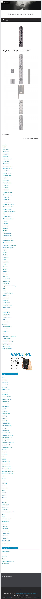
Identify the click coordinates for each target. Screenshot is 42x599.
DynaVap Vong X (7, 216)
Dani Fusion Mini (7, 183)
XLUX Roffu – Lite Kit (8, 293)
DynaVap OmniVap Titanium (31, 138)
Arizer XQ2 (5, 331)
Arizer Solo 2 (6, 154)
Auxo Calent (6, 161)
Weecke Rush (6, 281)
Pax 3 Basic (6, 262)
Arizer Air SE (6, 151)
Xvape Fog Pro (6, 314)
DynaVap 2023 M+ (7, 192)
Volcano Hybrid (7, 338)
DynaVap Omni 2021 (8, 207)
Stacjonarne (5, 324)
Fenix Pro (5, 228)
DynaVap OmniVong (8, 202)
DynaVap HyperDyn (8, 195)
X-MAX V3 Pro (6, 310)
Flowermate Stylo (7, 235)
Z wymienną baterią (6, 344)
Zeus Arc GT (6, 322)
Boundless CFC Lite (7, 168)
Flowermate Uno (7, 238)
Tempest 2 (5, 271)
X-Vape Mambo (7, 317)
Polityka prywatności (7, 348)
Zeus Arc (5, 319)
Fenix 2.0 (5, 221)
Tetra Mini (5, 274)
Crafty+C (5, 178)
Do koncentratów (6, 346)
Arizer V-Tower (6, 329)
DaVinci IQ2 (6, 134)
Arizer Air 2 (6, 149)
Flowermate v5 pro (7, 242)
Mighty (5, 250)
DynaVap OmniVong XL (8, 204)
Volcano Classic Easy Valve (9, 336)
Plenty (4, 334)
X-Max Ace (5, 295)
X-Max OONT (6, 298)
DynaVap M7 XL (7, 199)
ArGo (4, 147)
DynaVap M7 (6, 197)
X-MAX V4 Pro (6, 312)
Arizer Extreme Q (7, 326)
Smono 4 (5, 269)
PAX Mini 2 (5, 257)
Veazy (4, 288)
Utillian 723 (6, 283)
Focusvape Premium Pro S (9, 245)
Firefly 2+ (5, 230)
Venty (4, 290)
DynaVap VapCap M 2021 (9, 211)
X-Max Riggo (6, 300)
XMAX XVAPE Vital (7, 305)
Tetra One (5, 276)
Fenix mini (5, 223)
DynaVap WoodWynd (8, 218)
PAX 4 (4, 264)
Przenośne (4, 145)
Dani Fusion (6, 180)
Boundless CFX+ (7, 173)
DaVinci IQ (5, 185)
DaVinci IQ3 (6, 190)
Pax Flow (5, 254)
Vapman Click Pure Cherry (9, 286)
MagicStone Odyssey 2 (8, 247)
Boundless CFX (6, 171)
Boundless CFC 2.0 (7, 166)
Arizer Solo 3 (6, 156)
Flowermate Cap (7, 233)
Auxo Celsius (6, 163)
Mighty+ (5, 252)
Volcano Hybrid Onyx (8, 341)
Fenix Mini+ (6, 226)
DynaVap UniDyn (7, 209)
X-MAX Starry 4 (6, 302)
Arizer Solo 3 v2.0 (7, 159)
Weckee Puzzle (6, 278)
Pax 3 (4, 259)
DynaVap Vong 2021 (8, 214)
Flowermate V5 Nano (8, 240)
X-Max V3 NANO (7, 307)
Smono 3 (5, 266)
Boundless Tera (7, 175)
